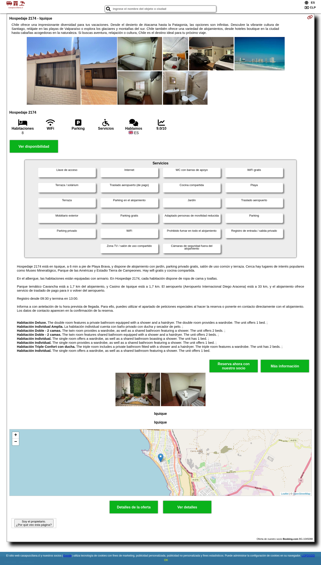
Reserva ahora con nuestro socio (234, 366)
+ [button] (15, 435)
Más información (285, 366)
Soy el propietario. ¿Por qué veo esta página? (34, 523)
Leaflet (284, 493)
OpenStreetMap (302, 493)
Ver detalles (187, 507)
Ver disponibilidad (34, 146)
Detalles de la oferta (133, 507)
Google (67, 555)
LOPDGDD (308, 555)
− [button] (15, 442)
